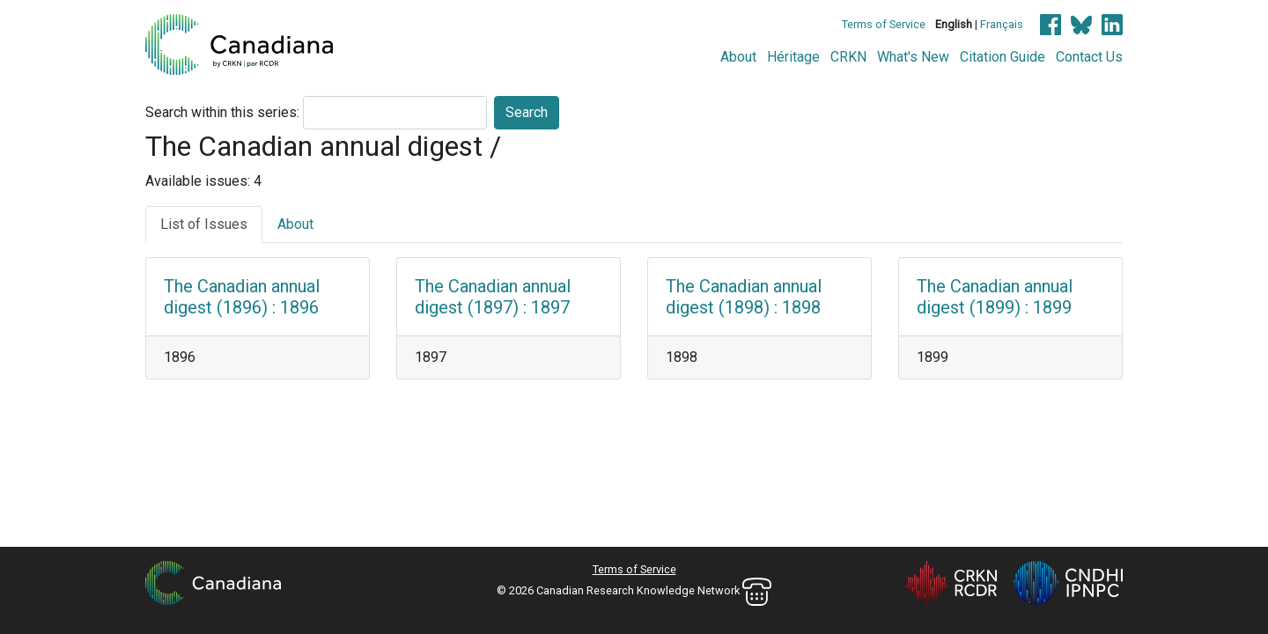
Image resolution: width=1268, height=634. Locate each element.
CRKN (848, 56)
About (738, 56)
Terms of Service (883, 24)
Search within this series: (222, 112)
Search (526, 112)
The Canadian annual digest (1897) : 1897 (493, 297)
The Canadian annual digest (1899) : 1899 (995, 297)
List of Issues (203, 224)
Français (1001, 24)
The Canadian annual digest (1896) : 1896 (242, 297)
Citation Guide (1002, 56)
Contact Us (1089, 56)
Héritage (793, 56)
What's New (913, 56)
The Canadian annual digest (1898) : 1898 (744, 297)
